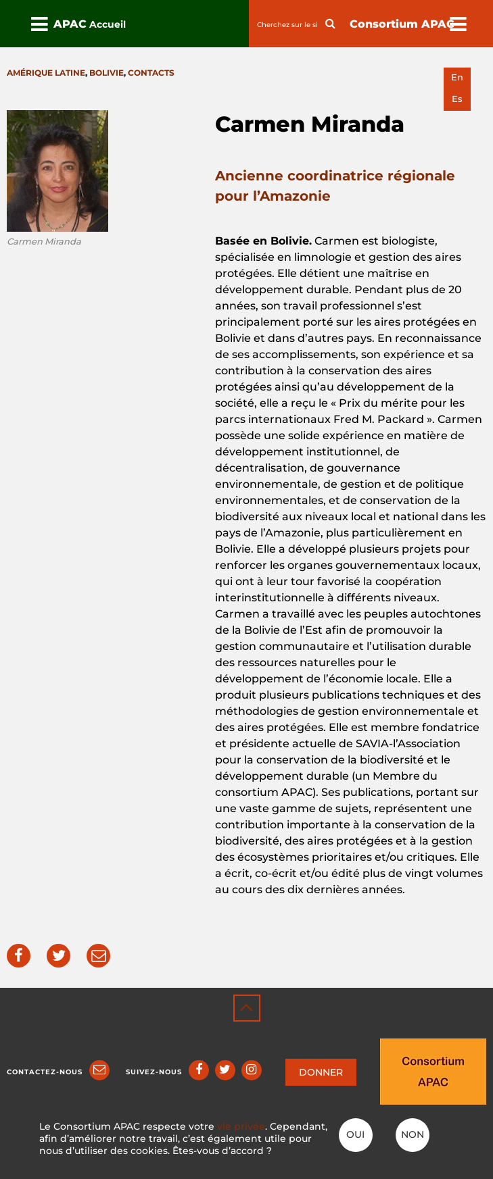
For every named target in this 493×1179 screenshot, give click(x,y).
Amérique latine (46, 73)
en (457, 77)
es (457, 99)
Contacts (151, 73)
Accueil (107, 24)
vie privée (241, 1126)
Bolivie (106, 73)
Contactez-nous (45, 1072)
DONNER (321, 1072)
